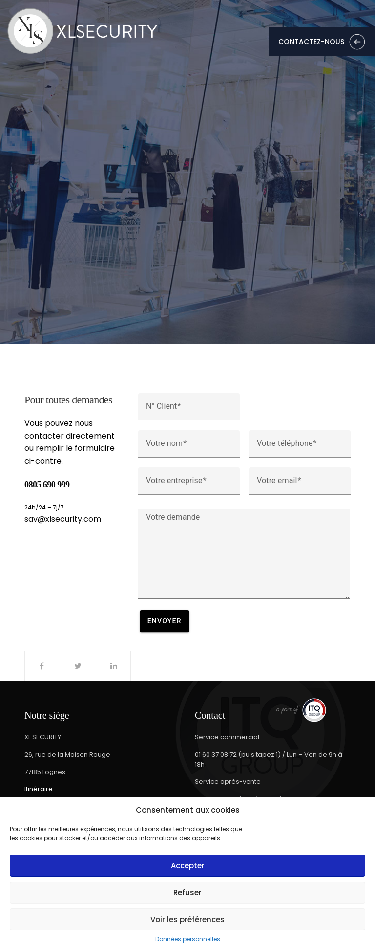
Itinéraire (38, 789)
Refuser (187, 892)
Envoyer (164, 621)
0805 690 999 (47, 484)
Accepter (188, 866)
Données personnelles (187, 939)
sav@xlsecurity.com (62, 519)
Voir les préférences (187, 919)
